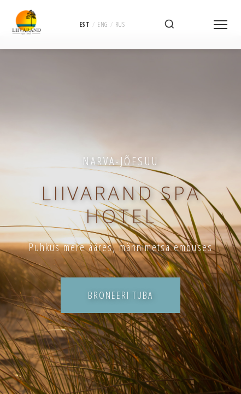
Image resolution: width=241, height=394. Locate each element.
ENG (102, 24)
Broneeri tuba (120, 295)
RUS (120, 24)
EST (84, 24)
